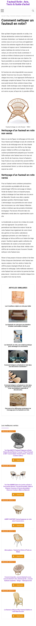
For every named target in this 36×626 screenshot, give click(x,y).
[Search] (33, 10)
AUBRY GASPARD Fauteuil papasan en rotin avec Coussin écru (18, 520)
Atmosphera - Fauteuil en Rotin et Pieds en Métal (18, 551)
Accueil (3, 16)
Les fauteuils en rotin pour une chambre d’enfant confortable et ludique (18, 325)
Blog (8, 16)
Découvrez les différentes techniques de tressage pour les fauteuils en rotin (18, 409)
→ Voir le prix (19, 460)
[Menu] (2, 10)
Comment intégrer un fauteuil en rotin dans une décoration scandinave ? (18, 365)
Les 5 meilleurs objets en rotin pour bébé (18, 306)
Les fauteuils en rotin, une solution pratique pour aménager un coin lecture (18, 345)
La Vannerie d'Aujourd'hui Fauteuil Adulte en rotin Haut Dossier (18, 610)
